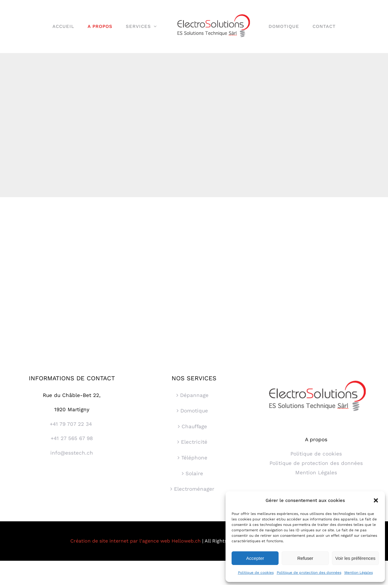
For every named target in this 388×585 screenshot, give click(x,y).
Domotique (194, 411)
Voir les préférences (355, 558)
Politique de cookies (256, 572)
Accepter (255, 558)
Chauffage (194, 426)
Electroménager (194, 489)
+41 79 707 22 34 (72, 424)
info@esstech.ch (71, 453)
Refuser (305, 558)
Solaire (194, 473)
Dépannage (194, 395)
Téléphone (194, 458)
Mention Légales (358, 572)
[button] (376, 500)
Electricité (194, 442)
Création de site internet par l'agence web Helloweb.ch (135, 541)
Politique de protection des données (309, 572)
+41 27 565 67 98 (72, 438)
